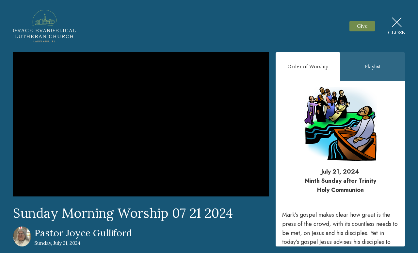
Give (362, 26)
